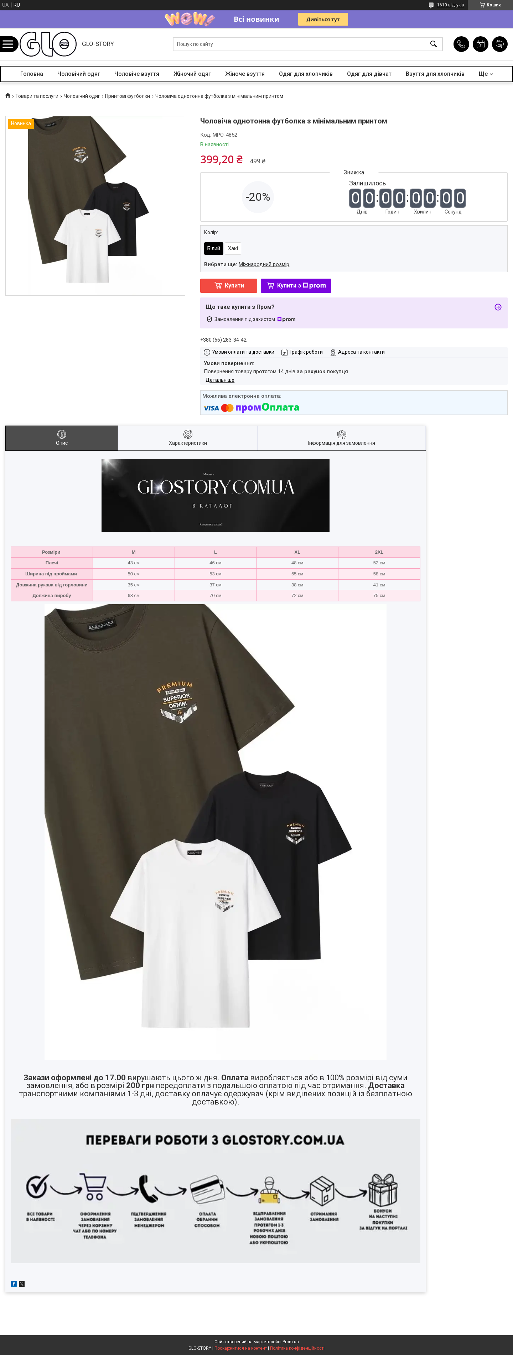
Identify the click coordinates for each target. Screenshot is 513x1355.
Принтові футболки (127, 96)
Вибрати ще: (246, 264)
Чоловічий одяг (78, 73)
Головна (31, 73)
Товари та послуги (36, 96)
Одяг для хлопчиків (306, 73)
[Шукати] (433, 44)
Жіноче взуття (245, 73)
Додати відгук (500, 44)
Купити (234, 285)
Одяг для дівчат (369, 73)
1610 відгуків (450, 4)
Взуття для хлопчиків (435, 73)
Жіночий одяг (192, 73)
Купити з (301, 285)
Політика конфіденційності (297, 1348)
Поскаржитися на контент (240, 1348)
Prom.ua (291, 1341)
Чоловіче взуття (136, 73)
